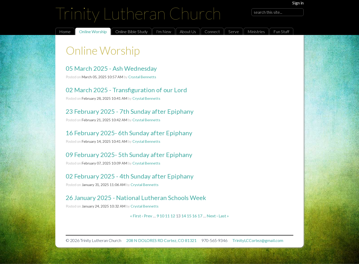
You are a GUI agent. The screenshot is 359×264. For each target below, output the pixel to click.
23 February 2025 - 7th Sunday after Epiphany (129, 111)
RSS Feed (289, 47)
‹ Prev (147, 215)
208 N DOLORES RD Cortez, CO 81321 (161, 240)
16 (194, 215)
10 (162, 215)
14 (183, 215)
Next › (212, 215)
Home (65, 31)
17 (200, 215)
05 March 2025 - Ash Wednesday (111, 68)
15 (189, 215)
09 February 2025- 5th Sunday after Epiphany (129, 154)
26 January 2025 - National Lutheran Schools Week (136, 197)
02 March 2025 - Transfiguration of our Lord (126, 90)
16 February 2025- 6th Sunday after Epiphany (129, 133)
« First (135, 215)
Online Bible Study (131, 31)
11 (167, 215)
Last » (224, 215)
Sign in (298, 2)
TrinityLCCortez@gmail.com (257, 240)
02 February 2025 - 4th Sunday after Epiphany (129, 176)
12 (172, 215)
